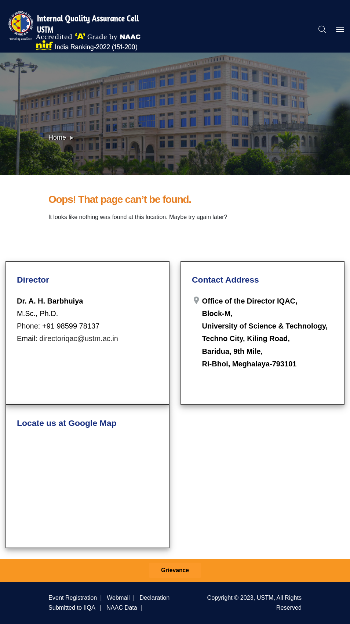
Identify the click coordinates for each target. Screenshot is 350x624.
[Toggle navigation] (340, 29)
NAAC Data (121, 607)
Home (57, 137)
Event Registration (72, 597)
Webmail (118, 597)
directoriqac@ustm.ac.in (78, 338)
